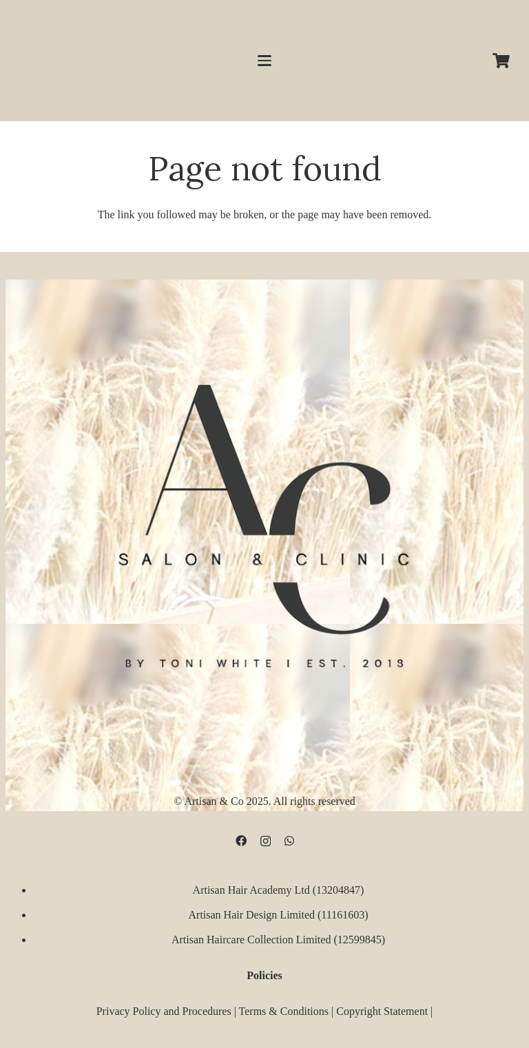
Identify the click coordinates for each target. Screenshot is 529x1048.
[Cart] (501, 60)
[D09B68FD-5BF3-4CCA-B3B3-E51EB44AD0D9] (264, 519)
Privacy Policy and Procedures (163, 1010)
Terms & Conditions (284, 1010)
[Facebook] (241, 840)
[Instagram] (265, 841)
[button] (264, 60)
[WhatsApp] (289, 840)
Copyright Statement (382, 1010)
